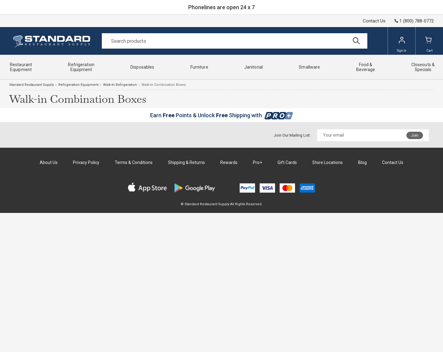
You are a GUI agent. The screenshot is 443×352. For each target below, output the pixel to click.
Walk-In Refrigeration (120, 85)
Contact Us (374, 21)
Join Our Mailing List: (292, 135)
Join (414, 135)
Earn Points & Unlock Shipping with (221, 115)
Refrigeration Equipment (78, 85)
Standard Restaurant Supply (31, 85)
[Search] (234, 41)
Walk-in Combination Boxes (164, 85)
